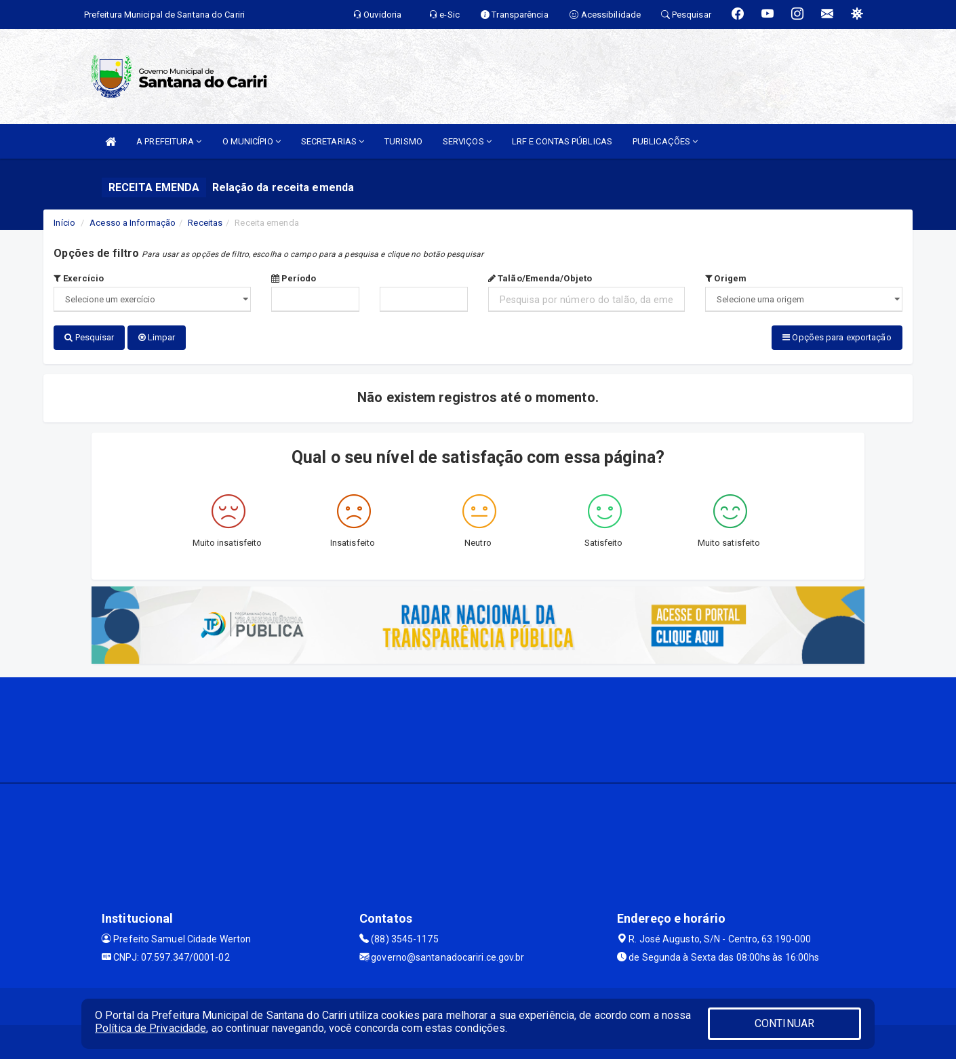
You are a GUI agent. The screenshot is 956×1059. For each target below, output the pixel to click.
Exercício (79, 278)
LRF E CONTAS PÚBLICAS (562, 141)
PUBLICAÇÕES (665, 141)
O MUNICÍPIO (251, 141)
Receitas (205, 223)
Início (64, 223)
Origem (725, 278)
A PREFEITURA (168, 141)
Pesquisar (89, 337)
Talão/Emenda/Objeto (540, 278)
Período (294, 278)
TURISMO (403, 141)
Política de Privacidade (150, 1028)
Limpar (157, 337)
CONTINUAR (784, 1023)
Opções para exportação (836, 337)
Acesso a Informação (132, 223)
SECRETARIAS (332, 141)
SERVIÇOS (467, 141)
